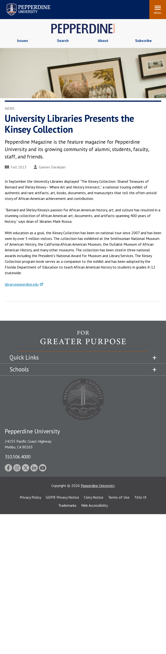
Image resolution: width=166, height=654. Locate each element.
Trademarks (67, 505)
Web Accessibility (94, 505)
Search (63, 40)
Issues (22, 40)
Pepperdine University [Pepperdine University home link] (23, 4)
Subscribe (143, 40)
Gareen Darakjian (50, 167)
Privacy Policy (30, 497)
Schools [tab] (19, 369)
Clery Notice (93, 497)
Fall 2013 (16, 167)
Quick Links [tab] (24, 357)
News (9, 108)
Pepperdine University (98, 485)
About (103, 40)
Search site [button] (81, 7)
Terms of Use (118, 497)
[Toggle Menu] (157, 9)
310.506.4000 (17, 457)
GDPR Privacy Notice (62, 497)
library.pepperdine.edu (21, 284)
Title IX (140, 497)
